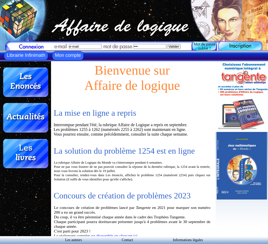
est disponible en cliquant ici (114, 236)
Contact (127, 240)
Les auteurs (73, 240)
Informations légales (188, 240)
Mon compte (68, 55)
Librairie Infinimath (26, 55)
